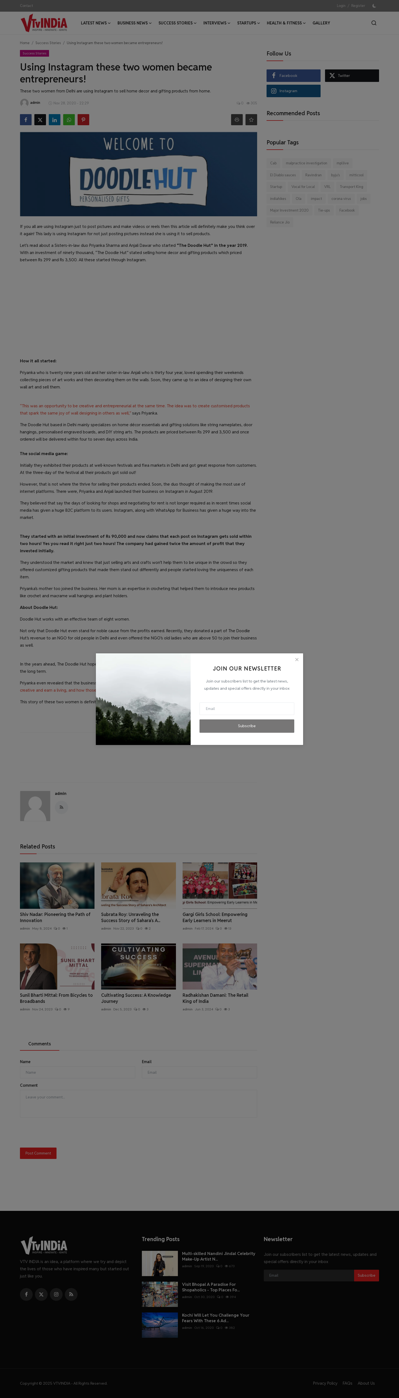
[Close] (297, 659)
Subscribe (247, 725)
